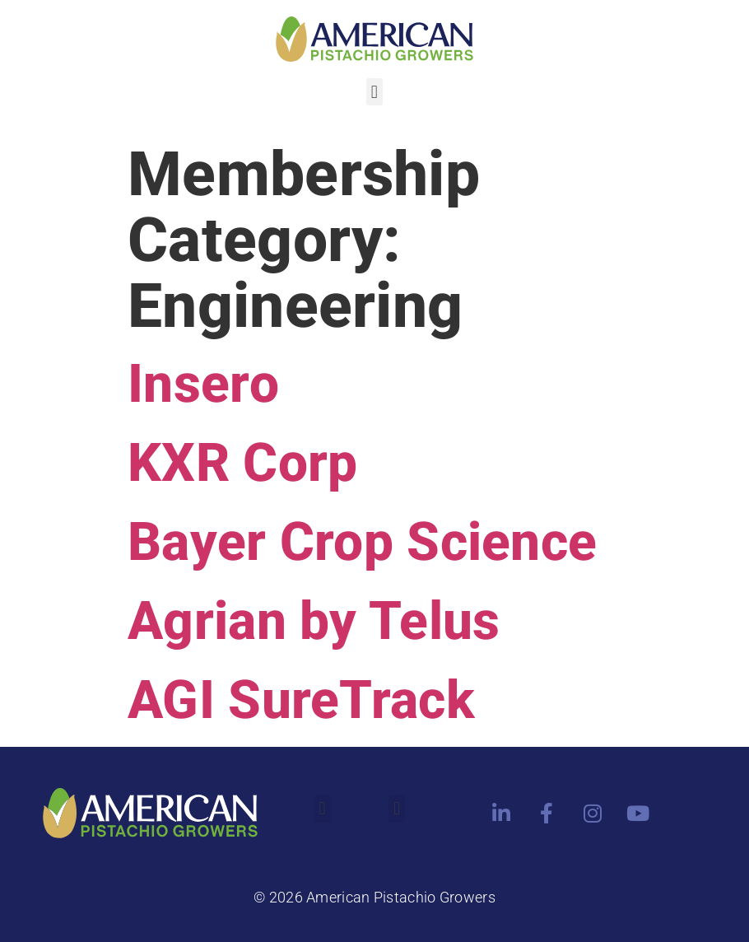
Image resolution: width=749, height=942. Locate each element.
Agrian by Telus (314, 621)
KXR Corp (242, 463)
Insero (203, 384)
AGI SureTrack (301, 700)
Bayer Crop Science (362, 542)
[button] (374, 91)
